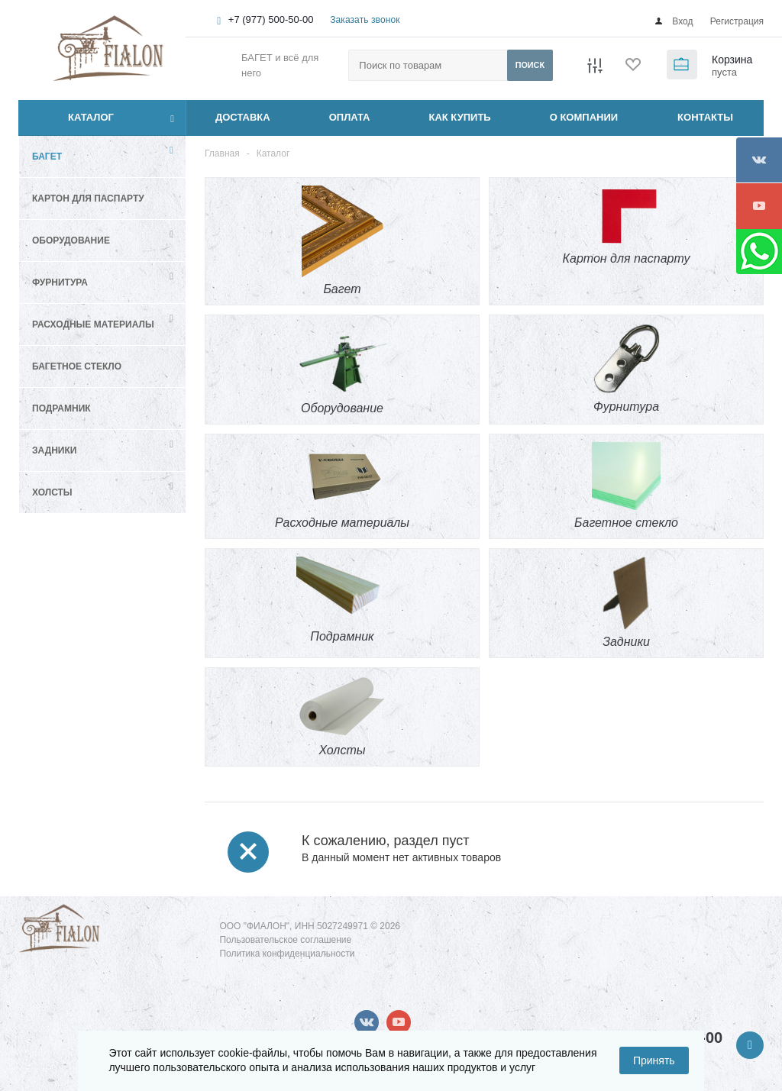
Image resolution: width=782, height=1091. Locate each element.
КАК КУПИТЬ (460, 117)
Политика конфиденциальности (286, 953)
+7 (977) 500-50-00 (271, 19)
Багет (47, 156)
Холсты (52, 492)
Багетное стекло (76, 366)
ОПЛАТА (349, 117)
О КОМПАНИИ (584, 117)
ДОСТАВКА (242, 117)
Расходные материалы (93, 324)
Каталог (74, 117)
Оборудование (71, 240)
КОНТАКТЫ (705, 117)
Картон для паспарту (88, 198)
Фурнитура (60, 282)
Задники (54, 450)
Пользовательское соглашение (285, 939)
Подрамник (61, 408)
